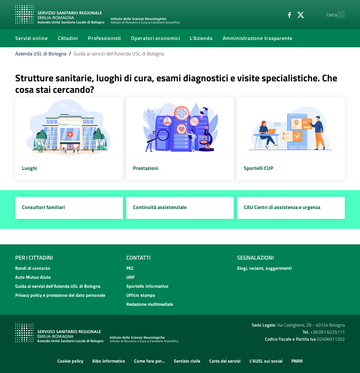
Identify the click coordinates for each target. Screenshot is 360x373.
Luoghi (29, 168)
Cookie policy (70, 361)
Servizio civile (187, 361)
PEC (130, 268)
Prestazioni (145, 168)
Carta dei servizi (224, 361)
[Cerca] (338, 14)
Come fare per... (149, 361)
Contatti (138, 257)
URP (130, 277)
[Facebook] (277, 14)
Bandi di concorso (32, 268)
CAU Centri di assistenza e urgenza (282, 207)
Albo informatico (108, 361)
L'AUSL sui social (265, 361)
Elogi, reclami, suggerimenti (264, 268)
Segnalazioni (255, 257)
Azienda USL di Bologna (40, 53)
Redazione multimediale (149, 304)
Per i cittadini (34, 257)
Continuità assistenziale (159, 207)
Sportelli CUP (258, 168)
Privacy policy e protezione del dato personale (60, 295)
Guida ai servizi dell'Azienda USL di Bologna (57, 286)
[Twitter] (288, 14)
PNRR (297, 361)
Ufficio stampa (140, 295)
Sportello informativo (147, 286)
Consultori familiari (43, 207)
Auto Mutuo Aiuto (33, 277)
